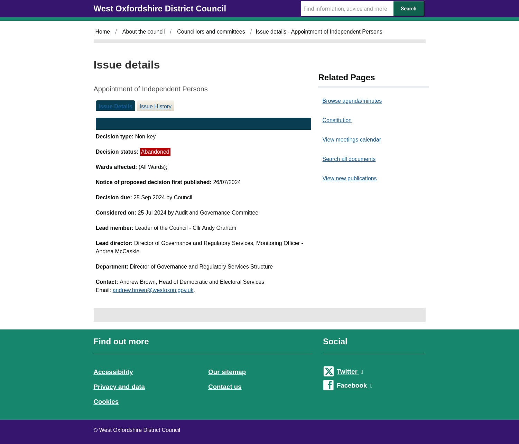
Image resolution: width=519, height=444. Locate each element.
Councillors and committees (211, 32)
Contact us (224, 386)
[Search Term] (347, 8)
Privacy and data (119, 386)
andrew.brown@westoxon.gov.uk (153, 290)
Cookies (106, 401)
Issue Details (115, 106)
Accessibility (113, 371)
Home (102, 32)
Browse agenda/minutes (352, 101)
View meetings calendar (351, 140)
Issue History (156, 106)
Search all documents (349, 159)
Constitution (337, 120)
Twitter (350, 371)
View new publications (349, 178)
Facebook (354, 385)
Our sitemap (227, 371)
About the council (143, 32)
